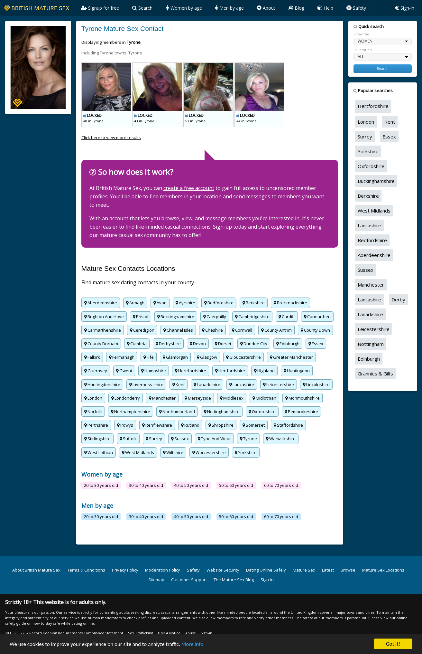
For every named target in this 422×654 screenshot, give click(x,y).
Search (142, 8)
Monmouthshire (302, 398)
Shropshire (221, 425)
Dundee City (253, 343)
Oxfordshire (262, 411)
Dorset (223, 343)
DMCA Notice (169, 632)
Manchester (162, 398)
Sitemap (156, 580)
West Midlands (138, 452)
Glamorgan (175, 357)
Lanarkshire (207, 384)
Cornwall (242, 330)
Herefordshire (190, 371)
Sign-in (404, 8)
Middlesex (231, 398)
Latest (328, 570)
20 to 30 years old (101, 485)
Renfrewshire (157, 425)
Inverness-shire (146, 384)
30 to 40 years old (146, 485)
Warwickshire (281, 438)
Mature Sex (304, 570)
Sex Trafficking (140, 632)
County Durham (101, 343)
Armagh (135, 303)
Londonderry (125, 398)
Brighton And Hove (104, 316)
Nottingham (371, 344)
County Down (315, 330)
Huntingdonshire (102, 384)
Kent (178, 384)
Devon (198, 343)
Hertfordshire (230, 371)
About (266, 8)
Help (325, 8)
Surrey (154, 438)
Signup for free (100, 8)
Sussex (180, 438)
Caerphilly (214, 316)
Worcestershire (209, 452)
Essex (315, 343)
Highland (264, 371)
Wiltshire (173, 452)
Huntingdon (297, 371)
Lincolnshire (316, 384)
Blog (296, 8)
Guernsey (95, 371)
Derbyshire (168, 343)
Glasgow (207, 357)
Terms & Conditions (86, 570)
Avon (160, 303)
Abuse (190, 632)
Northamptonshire (130, 411)
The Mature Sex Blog (234, 580)
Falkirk (92, 357)
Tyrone (248, 438)
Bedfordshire (219, 303)
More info (192, 644)
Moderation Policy (162, 570)
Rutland (190, 425)
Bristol (140, 316)
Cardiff (287, 316)
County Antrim (276, 330)
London (93, 398)
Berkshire (254, 303)
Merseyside (198, 398)
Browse (348, 570)
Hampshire (153, 371)
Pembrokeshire (301, 411)
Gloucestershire (243, 357)
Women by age (184, 8)
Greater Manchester (291, 357)
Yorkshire (246, 452)
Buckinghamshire (175, 316)
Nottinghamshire (222, 411)
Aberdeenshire (100, 303)
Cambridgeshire (252, 316)
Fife (148, 357)
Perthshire (96, 425)
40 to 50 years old (191, 485)
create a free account (188, 188)
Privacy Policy (125, 570)
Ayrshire (185, 303)
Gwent (124, 371)
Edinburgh (287, 343)
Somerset (254, 425)
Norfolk (93, 411)
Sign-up (222, 226)
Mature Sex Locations (383, 570)
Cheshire (212, 330)
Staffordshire (288, 425)
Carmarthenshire (102, 330)
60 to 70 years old (281, 485)
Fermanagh (121, 357)
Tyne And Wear (214, 438)
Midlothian (264, 398)
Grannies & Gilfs (375, 373)
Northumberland (177, 411)
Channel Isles (178, 330)
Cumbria (137, 343)
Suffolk (128, 438)
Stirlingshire (97, 438)
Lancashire (241, 384)
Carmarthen (317, 316)
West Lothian (98, 452)
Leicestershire (278, 384)
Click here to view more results (111, 137)
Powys (125, 425)
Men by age (229, 8)
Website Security (222, 570)
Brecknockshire (290, 303)
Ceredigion (142, 330)
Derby (398, 299)
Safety (356, 8)
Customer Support (189, 580)
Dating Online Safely (266, 570)
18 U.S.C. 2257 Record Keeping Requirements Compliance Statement (64, 632)
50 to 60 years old (236, 485)
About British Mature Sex (36, 570)
